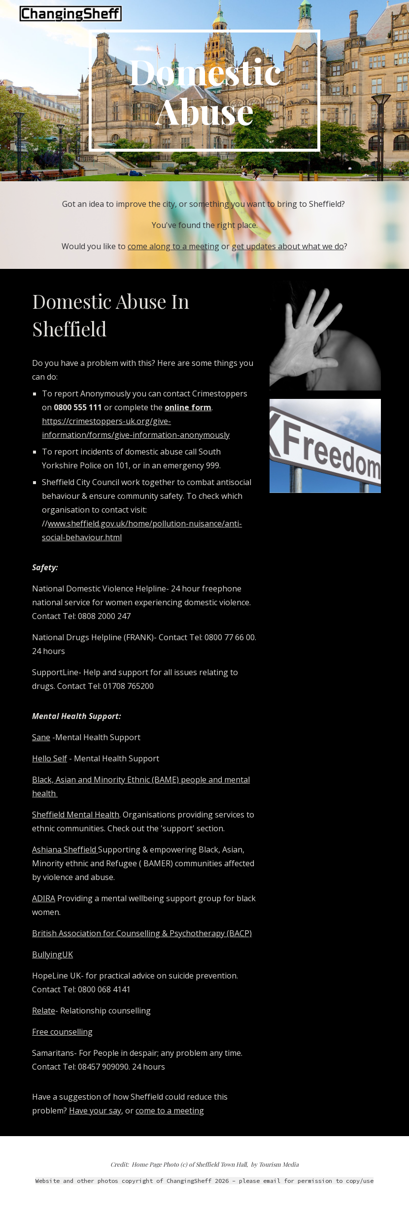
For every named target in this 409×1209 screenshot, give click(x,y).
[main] (205, 91)
